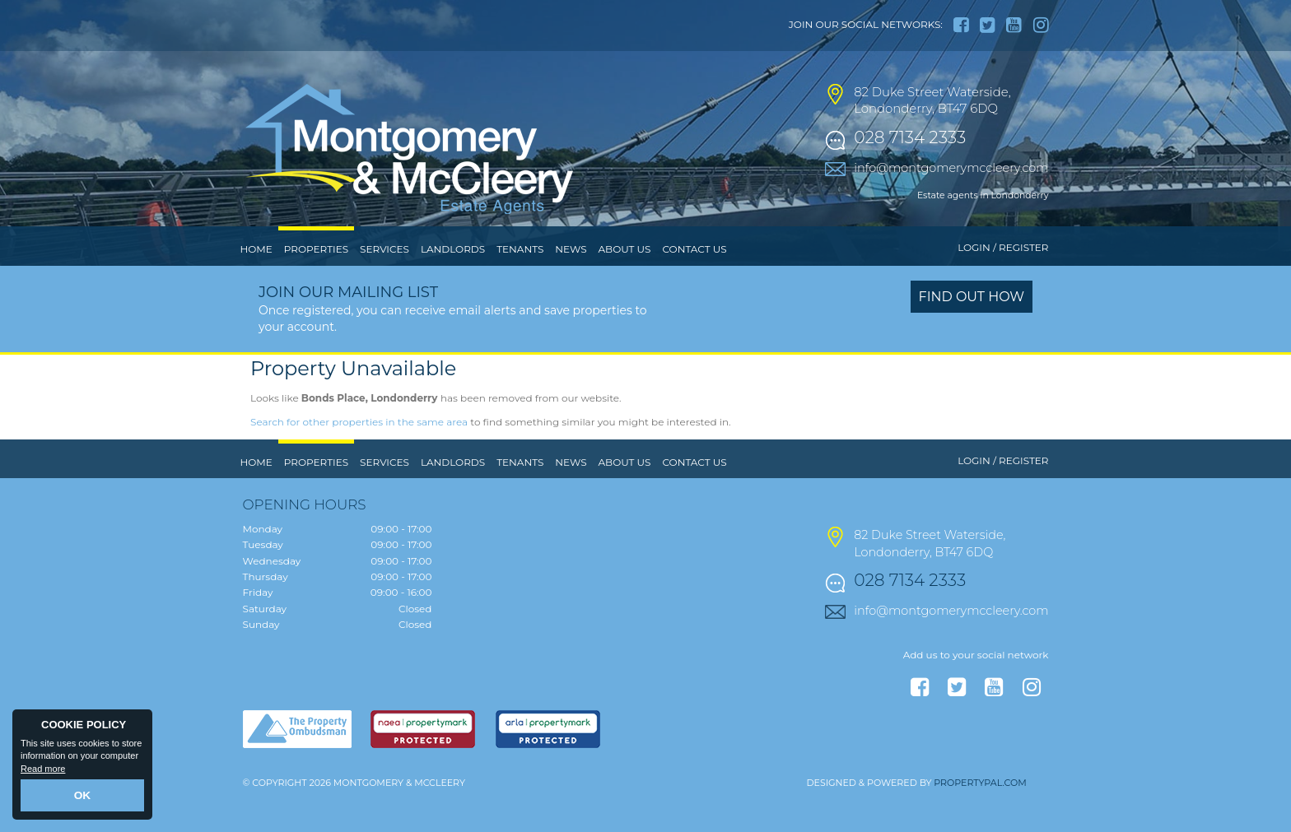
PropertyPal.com (980, 816)
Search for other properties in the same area (359, 455)
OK (83, 797)
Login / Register (1003, 282)
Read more (43, 771)
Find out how (972, 331)
